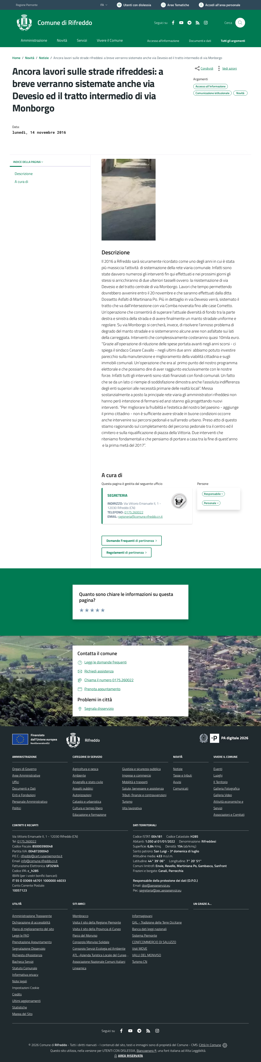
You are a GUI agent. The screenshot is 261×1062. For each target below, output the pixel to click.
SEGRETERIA (117, 495)
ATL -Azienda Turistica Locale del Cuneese (101, 955)
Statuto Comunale (24, 968)
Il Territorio (220, 781)
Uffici (15, 781)
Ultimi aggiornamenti (26, 1000)
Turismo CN (139, 961)
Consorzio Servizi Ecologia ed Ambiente (99, 948)
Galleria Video (222, 795)
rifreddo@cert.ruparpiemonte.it (41, 856)
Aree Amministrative (26, 775)
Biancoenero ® (146, 1050)
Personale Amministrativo (29, 801)
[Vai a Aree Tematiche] (175, 5)
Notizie (44, 57)
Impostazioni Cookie (25, 987)
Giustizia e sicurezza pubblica (141, 768)
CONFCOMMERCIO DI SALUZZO (154, 942)
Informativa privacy (25, 974)
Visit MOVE (139, 948)
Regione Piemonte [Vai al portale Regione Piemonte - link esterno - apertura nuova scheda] (27, 5)
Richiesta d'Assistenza (27, 955)
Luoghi (217, 775)
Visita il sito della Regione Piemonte (97, 922)
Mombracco (80, 915)
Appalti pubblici (83, 788)
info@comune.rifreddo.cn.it (39, 860)
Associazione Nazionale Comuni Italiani (99, 961)
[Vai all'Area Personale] (219, 5)
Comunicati (180, 788)
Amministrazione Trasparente (32, 915)
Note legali (19, 981)
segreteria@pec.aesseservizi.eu (160, 890)
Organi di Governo (24, 768)
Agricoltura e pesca (85, 768)
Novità (29, 57)
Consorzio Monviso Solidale (91, 942)
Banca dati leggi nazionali (149, 928)
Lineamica (79, 968)
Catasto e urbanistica (87, 801)
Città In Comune (210, 1044)
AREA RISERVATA (128, 1055)
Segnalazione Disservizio (28, 948)
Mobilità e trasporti (135, 781)
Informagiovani (142, 915)
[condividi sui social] (203, 68)
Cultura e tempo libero (88, 808)
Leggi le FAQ (20, 935)
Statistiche (19, 1007)
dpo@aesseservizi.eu (156, 885)
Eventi (217, 768)
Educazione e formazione (89, 814)
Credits (17, 994)
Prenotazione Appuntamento (32, 942)
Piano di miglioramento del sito (33, 928)
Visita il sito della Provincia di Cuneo (97, 928)
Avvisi (177, 781)
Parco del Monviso (85, 935)
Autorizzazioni (82, 795)
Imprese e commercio (136, 775)
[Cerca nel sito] (240, 23)
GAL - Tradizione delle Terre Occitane (157, 922)
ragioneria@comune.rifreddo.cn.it (140, 516)
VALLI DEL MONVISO (146, 955)
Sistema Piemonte (144, 935)
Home (16, 57)
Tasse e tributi (182, 775)
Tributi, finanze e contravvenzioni (144, 795)
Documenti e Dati (24, 788)
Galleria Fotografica (226, 788)
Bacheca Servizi (22, 961)
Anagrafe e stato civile (88, 781)
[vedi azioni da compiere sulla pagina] (226, 68)
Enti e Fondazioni (23, 795)
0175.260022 (133, 512)
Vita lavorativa (132, 808)
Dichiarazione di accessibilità (31, 922)
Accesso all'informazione (163, 40)
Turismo (127, 801)
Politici (16, 808)
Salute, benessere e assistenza (143, 788)
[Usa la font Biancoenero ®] (134, 5)
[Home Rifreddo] (54, 22)
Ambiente (79, 775)
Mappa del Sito (22, 1013)
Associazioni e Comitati (228, 814)
